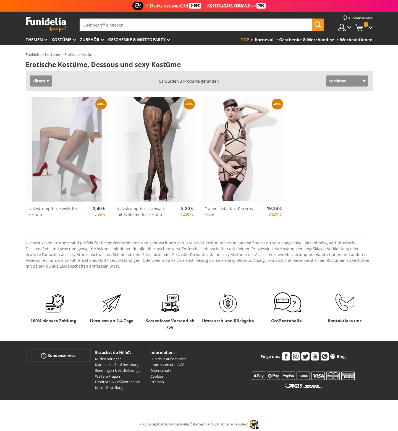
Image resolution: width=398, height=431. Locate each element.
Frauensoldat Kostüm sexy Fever (229, 211)
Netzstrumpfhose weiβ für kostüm (52, 211)
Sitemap (157, 381)
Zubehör (90, 39)
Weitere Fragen (107, 376)
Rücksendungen (108, 358)
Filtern (39, 80)
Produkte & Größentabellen (117, 381)
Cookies (156, 376)
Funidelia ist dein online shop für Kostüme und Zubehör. (46, 24)
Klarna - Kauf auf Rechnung (117, 364)
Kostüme (61, 39)
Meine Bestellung (109, 387)
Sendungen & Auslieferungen (119, 370)
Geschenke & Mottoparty (137, 39)
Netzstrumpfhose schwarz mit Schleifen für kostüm (140, 211)
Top (245, 39)
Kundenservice (58, 356)
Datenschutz (160, 370)
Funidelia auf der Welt (168, 358)
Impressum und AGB (167, 364)
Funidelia (33, 54)
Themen (34, 39)
